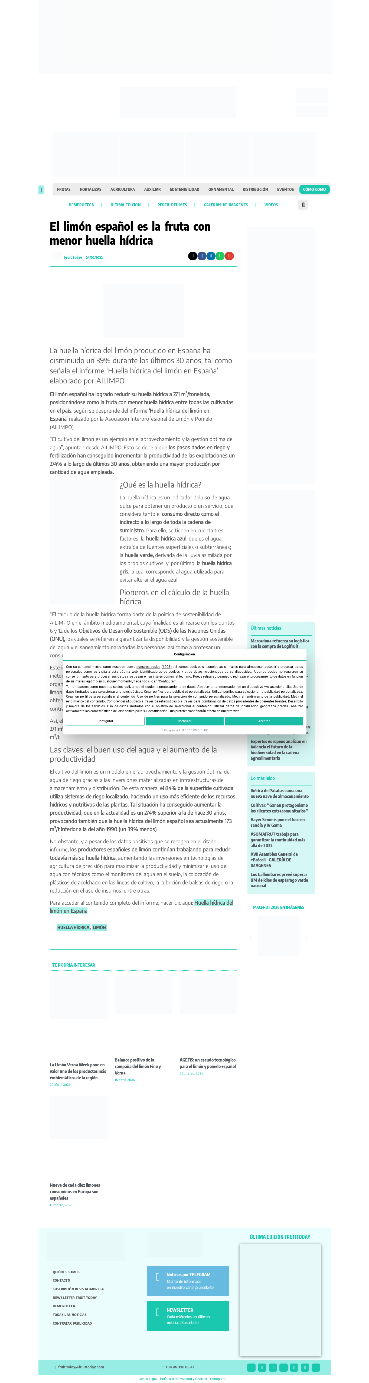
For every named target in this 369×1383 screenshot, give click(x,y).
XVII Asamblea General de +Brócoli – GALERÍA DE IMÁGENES (274, 859)
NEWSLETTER (180, 1310)
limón (99, 927)
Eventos (285, 189)
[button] (41, 189)
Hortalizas (91, 189)
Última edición (126, 204)
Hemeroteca (81, 204)
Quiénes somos (66, 1272)
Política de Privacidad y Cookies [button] (183, 1379)
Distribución (255, 189)
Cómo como (314, 189)
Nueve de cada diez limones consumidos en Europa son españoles (75, 1191)
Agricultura (122, 189)
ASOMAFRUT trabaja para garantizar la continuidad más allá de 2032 (278, 839)
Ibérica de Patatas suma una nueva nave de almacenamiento (280, 793)
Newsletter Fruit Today (75, 1297)
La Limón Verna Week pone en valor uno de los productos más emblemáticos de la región (78, 1071)
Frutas (63, 189)
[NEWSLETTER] (157, 1312)
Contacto (61, 1280)
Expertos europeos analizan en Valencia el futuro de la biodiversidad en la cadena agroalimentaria (279, 750)
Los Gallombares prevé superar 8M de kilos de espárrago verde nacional (279, 880)
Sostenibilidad (184, 189)
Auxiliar (152, 189)
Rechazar (184, 721)
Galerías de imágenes (226, 204)
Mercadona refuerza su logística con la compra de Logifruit (280, 643)
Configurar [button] (218, 1379)
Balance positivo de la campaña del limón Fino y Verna (138, 1066)
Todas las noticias (70, 1314)
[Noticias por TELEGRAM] (157, 1276)
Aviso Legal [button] (148, 1379)
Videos (271, 204)
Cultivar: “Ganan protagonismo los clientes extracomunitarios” (279, 808)
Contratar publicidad (72, 1323)
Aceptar (264, 721)
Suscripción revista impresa (78, 1289)
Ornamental (221, 189)
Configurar (105, 721)
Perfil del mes (172, 204)
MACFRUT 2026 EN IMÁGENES (278, 907)
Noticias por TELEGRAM (189, 1274)
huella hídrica (73, 927)
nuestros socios (148, 667)
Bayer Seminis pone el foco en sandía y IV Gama (278, 822)
